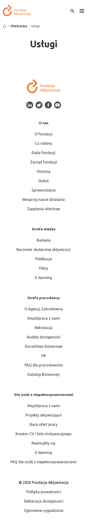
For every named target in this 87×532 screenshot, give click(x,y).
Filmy (43, 268)
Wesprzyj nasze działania (43, 199)
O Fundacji (43, 134)
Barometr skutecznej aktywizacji (43, 249)
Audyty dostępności (44, 337)
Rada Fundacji (43, 153)
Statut (43, 181)
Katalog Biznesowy (44, 374)
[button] (82, 10)
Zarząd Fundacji (43, 162)
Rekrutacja (43, 328)
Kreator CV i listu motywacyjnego (44, 434)
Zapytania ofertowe (43, 209)
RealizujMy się (43, 443)
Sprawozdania (44, 190)
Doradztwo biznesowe (43, 346)
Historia (43, 171)
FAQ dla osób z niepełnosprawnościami (43, 462)
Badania (44, 240)
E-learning (43, 277)
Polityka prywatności (43, 492)
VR (43, 356)
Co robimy (43, 143)
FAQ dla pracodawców (44, 365)
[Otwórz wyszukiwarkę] (72, 10)
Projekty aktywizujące (43, 415)
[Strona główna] (4, 26)
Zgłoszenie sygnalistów (43, 510)
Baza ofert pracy (44, 424)
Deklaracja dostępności (43, 501)
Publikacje (43, 259)
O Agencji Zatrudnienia (43, 309)
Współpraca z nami (43, 318)
